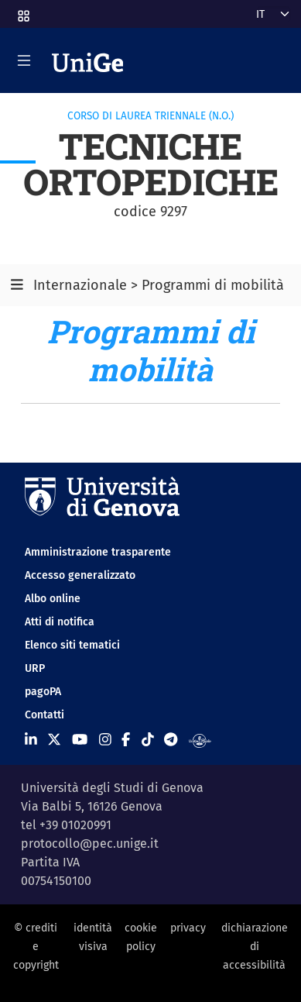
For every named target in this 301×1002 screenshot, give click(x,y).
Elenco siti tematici (72, 645)
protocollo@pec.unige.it (90, 843)
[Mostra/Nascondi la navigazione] (24, 60)
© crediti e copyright (36, 947)
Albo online (52, 598)
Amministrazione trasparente (98, 552)
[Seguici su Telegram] (170, 740)
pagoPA (43, 691)
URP (35, 668)
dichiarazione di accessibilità (254, 947)
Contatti (44, 714)
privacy (188, 928)
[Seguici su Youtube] (79, 740)
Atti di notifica (59, 621)
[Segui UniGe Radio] (200, 740)
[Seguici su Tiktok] (148, 740)
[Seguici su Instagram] (105, 740)
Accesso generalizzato (80, 575)
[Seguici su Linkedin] (31, 740)
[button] (22, 11)
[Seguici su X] (54, 740)
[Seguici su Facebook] (125, 740)
